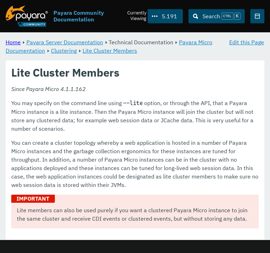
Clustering (64, 50)
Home (13, 42)
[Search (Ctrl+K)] (216, 16)
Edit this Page (246, 42)
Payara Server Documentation (64, 42)
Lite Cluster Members (110, 50)
